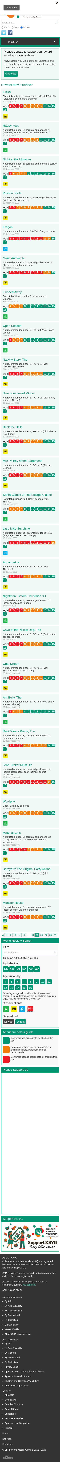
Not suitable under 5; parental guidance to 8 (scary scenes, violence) (30, 165)
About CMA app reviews (17, 1385)
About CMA (9, 1257)
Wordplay (9, 801)
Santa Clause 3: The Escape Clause (27, 494)
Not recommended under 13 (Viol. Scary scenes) (29, 231)
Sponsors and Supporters (17, 1423)
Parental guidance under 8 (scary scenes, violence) (25, 297)
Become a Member (14, 1418)
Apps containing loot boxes (18, 1376)
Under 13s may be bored (16, 805)
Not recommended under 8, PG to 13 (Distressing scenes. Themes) (29, 635)
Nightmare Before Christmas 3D (24, 596)
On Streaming (12, 1324)
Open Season (12, 325)
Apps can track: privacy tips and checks (24, 1371)
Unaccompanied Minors (19, 393)
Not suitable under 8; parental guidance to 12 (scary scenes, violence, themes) (27, 908)
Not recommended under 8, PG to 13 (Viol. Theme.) (25, 874)
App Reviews (10, 1339)
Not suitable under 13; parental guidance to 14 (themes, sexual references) (27, 263)
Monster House (13, 902)
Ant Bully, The (12, 697)
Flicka (7, 92)
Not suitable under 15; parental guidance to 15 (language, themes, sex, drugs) (27, 534)
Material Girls (12, 832)
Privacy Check (12, 1367)
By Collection (11, 1320)
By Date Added (12, 1315)
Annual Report (12, 1409)
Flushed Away (12, 292)
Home (5, 1433)
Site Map (6, 1439)
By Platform (10, 1353)
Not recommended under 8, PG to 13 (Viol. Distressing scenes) (25, 365)
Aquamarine (11, 562)
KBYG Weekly (12, 1329)
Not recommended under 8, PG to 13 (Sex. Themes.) (25, 568)
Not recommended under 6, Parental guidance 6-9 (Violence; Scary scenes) (29, 198)
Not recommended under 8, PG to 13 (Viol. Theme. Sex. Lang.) (30, 432)
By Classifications (13, 1310)
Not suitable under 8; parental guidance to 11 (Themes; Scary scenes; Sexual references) (27, 131)
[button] (30, 41)
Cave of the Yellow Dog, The (22, 629)
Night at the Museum (17, 159)
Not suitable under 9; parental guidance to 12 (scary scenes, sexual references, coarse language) (27, 839)
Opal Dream (11, 663)
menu (32, 41)
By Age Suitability (13, 1306)
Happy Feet (11, 125)
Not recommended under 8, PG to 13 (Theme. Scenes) (27, 466)
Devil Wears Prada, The (19, 731)
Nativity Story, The (15, 359)
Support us (10, 1414)
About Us (9, 1395)
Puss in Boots (12, 193)
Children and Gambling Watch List (22, 1381)
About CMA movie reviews (18, 1334)
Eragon (8, 227)
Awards (8, 1427)
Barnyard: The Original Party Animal (27, 869)
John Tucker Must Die (17, 765)
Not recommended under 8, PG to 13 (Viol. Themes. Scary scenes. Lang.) (25, 669)
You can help (28, 1285)
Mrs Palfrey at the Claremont (22, 461)
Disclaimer (7, 1444)
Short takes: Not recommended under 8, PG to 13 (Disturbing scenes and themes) (29, 97)
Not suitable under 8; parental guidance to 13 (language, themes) (27, 737)
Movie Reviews (12, 1297)
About (6, 1391)
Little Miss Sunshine (16, 528)
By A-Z (8, 1301)
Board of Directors (14, 1404)
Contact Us (10, 1399)
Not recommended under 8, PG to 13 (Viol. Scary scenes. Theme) (29, 399)
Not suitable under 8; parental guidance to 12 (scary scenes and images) (27, 601)
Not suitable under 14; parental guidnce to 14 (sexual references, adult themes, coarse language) (27, 772)
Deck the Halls (13, 427)
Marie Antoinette (14, 258)
